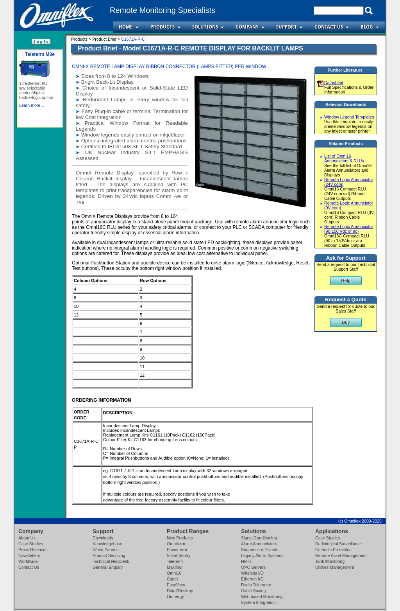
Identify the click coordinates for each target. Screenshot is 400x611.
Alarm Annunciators (259, 543)
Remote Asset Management (341, 555)
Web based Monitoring (261, 596)
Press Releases (33, 549)
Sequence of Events (259, 549)
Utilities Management (334, 567)
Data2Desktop (180, 590)
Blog (367, 27)
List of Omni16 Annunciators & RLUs (344, 158)
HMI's (246, 561)
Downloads (103, 538)
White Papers (105, 549)
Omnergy (175, 596)
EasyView (176, 584)
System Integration (258, 602)
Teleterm (175, 561)
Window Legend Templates (349, 117)
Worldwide (28, 561)
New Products (180, 538)
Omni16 (174, 573)
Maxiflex (174, 567)
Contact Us (328, 27)
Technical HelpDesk (111, 561)
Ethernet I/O (252, 579)
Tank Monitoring (330, 561)
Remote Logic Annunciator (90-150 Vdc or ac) (348, 229)
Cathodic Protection (333, 549)
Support (286, 27)
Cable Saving (253, 590)
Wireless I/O (252, 573)
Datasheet (333, 82)
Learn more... (31, 116)
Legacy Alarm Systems (262, 555)
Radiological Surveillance (338, 543)
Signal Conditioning (259, 538)
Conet (172, 579)
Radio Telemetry (256, 584)
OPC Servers (253, 567)
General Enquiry (108, 567)
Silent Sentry (178, 555)
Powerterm (177, 549)
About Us (27, 538)
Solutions (205, 27)
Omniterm (176, 543)
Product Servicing (109, 555)
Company (247, 27)
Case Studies (30, 543)
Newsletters (29, 555)
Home (126, 27)
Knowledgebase (107, 543)
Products (162, 27)
